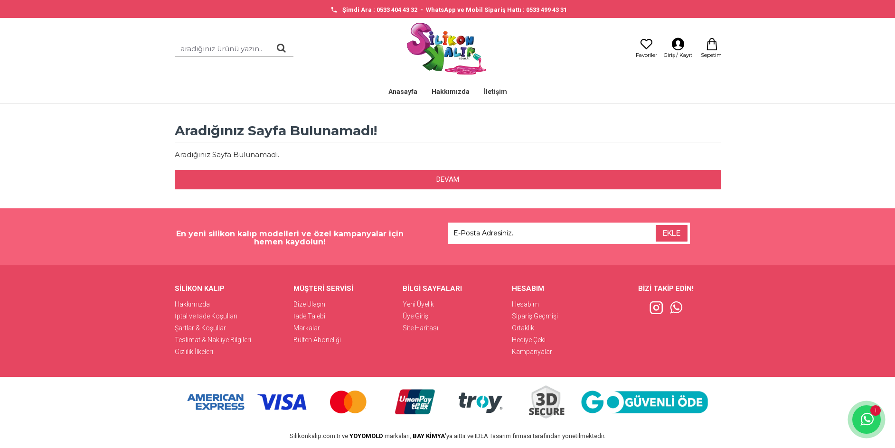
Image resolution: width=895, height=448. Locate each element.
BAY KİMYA (429, 435)
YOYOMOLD (366, 435)
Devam (447, 179)
